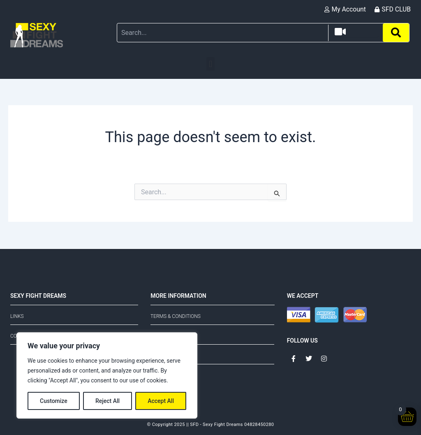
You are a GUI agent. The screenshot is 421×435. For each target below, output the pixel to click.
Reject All (107, 401)
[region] (106, 375)
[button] (210, 64)
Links (17, 316)
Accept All (161, 401)
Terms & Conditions (175, 316)
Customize (53, 401)
